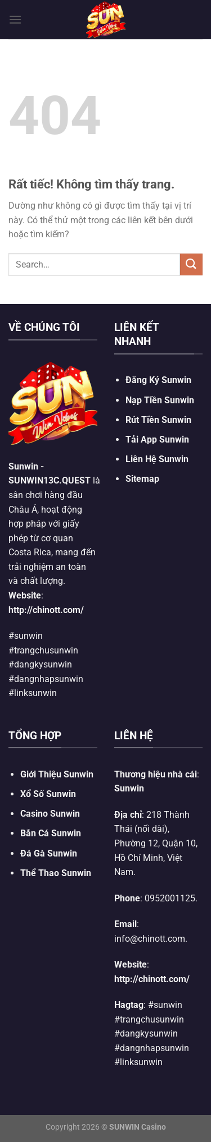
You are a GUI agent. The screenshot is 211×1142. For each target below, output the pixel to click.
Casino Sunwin (50, 813)
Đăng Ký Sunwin (158, 380)
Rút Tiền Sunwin (158, 420)
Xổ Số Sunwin (48, 794)
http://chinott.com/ (46, 610)
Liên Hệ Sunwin (156, 459)
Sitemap (142, 478)
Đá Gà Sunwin (48, 853)
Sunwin (23, 466)
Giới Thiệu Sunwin (56, 774)
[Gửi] (191, 264)
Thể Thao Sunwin (55, 873)
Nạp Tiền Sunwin (159, 400)
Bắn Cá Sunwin (50, 833)
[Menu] (15, 19)
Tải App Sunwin (157, 439)
